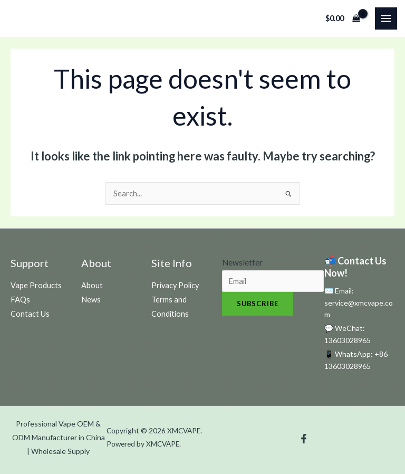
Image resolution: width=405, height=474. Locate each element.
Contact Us (30, 313)
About (92, 285)
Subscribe (257, 303)
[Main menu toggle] (386, 18)
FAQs (20, 299)
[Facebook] (303, 438)
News (91, 299)
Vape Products (36, 285)
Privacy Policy (175, 285)
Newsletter (242, 262)
